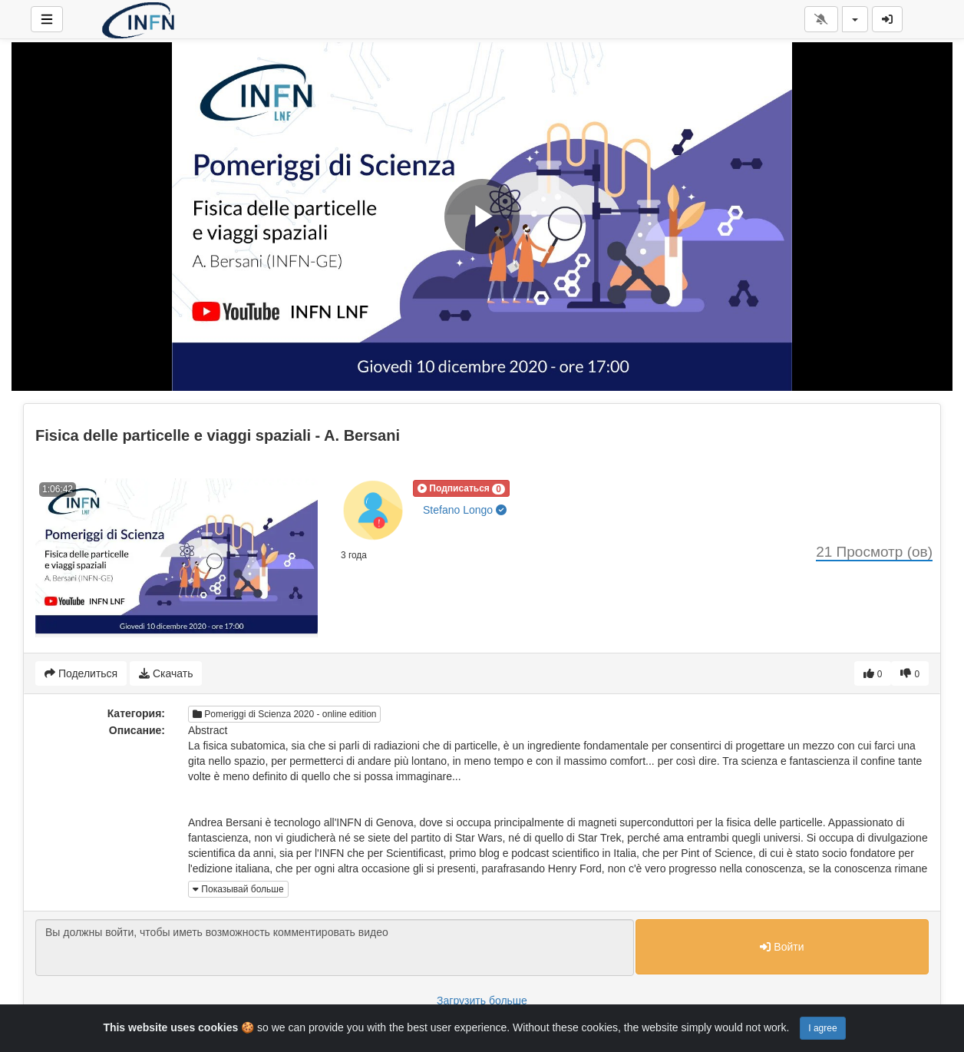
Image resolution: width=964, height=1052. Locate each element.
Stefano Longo (465, 510)
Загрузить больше (482, 1000)
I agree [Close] (822, 1028)
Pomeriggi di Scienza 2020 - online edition (284, 714)
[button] (461, 488)
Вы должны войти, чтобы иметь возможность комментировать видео (334, 947)
